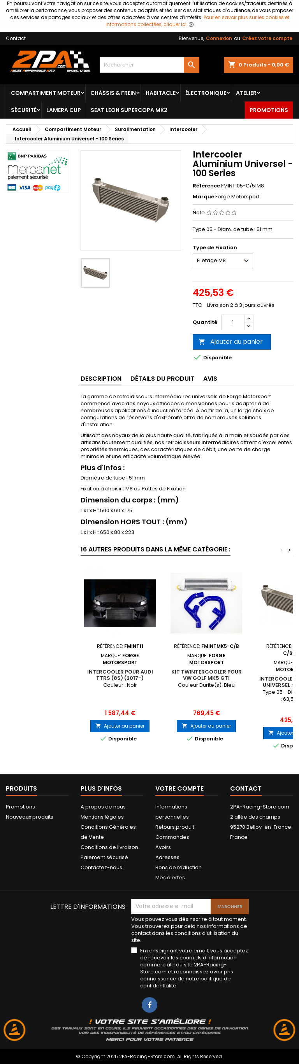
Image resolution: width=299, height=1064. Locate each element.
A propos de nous (103, 806)
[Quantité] (232, 322)
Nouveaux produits (29, 817)
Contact (16, 38)
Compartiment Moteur (46, 93)
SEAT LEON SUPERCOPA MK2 (129, 110)
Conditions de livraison (109, 847)
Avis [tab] (210, 378)
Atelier (246, 93)
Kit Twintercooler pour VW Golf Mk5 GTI (206, 675)
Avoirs (163, 847)
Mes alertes (170, 877)
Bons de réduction (178, 867)
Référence (206, 185)
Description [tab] (101, 378)
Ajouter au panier (231, 341)
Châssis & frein (113, 93)
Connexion (219, 38)
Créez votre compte (267, 38)
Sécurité (24, 110)
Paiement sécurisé (104, 857)
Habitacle (161, 93)
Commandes (172, 837)
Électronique (205, 93)
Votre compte (179, 788)
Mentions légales (102, 817)
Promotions (269, 110)
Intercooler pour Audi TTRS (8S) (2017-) (120, 675)
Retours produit (174, 827)
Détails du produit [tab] (162, 378)
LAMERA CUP (63, 110)
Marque (203, 196)
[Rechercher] (149, 65)
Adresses (167, 857)
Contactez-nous (101, 867)
